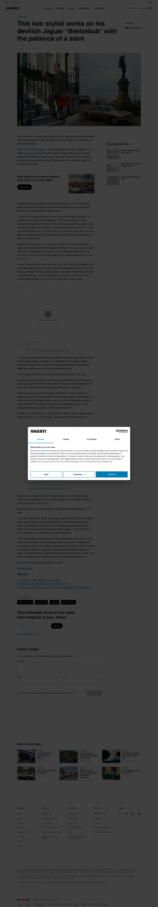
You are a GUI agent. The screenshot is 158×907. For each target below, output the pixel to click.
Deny (46, 474)
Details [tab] (66, 439)
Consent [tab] (40, 439)
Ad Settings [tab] (92, 439)
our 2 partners (43, 451)
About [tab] (117, 439)
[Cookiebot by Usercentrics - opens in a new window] (118, 431)
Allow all (111, 474)
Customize (79, 474)
